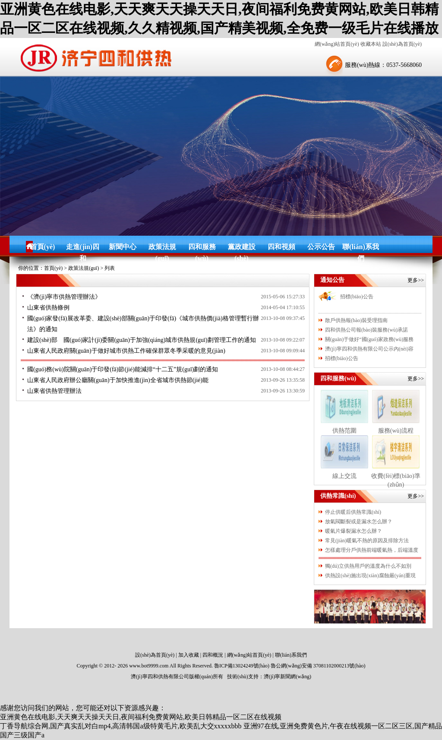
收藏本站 (370, 44)
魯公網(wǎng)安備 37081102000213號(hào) (318, 666)
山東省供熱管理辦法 (54, 391)
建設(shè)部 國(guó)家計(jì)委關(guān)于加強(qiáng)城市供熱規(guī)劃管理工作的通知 (141, 340)
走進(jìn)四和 (82, 248)
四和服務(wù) (202, 248)
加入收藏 (188, 655)
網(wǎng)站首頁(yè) (337, 44)
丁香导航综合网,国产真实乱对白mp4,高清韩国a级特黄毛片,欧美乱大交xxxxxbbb (121, 726)
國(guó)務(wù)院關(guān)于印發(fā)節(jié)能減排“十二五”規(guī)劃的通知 (122, 369)
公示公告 (321, 246)
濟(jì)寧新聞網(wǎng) (287, 677)
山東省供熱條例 (48, 307)
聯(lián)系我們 (360, 248)
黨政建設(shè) (242, 248)
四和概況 (212, 655)
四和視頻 (281, 246)
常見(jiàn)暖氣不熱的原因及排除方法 (367, 541)
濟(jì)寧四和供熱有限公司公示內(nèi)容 (369, 349)
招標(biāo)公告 (356, 297)
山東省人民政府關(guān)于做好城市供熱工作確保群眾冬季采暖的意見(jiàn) (126, 351)
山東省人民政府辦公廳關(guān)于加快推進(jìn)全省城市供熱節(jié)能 (117, 380)
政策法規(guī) (162, 248)
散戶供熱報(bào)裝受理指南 (356, 320)
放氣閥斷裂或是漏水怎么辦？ (358, 522)
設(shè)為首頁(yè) (402, 44)
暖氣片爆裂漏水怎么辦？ (353, 531)
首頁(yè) (42, 246)
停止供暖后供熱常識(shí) (353, 512)
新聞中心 (122, 246)
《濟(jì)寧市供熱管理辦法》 (64, 297)
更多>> (415, 280)
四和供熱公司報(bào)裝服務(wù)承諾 (366, 330)
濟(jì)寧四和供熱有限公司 (160, 677)
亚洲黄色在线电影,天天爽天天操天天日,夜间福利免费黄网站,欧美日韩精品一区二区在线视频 (140, 717)
